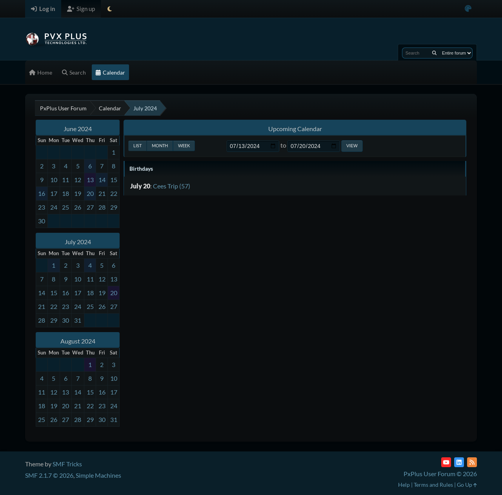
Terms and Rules (433, 484)
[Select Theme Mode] (109, 9)
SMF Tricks (67, 464)
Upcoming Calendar (295, 128)
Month (160, 145)
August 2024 (77, 341)
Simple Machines (98, 475)
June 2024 (78, 128)
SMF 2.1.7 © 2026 (49, 475)
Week (184, 145)
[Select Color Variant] (468, 9)
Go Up (467, 484)
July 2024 (78, 241)
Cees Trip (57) (171, 186)
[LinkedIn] (459, 462)
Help (404, 484)
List (137, 145)
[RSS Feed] (472, 462)
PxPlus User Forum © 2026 (440, 473)
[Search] (434, 52)
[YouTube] (446, 462)
